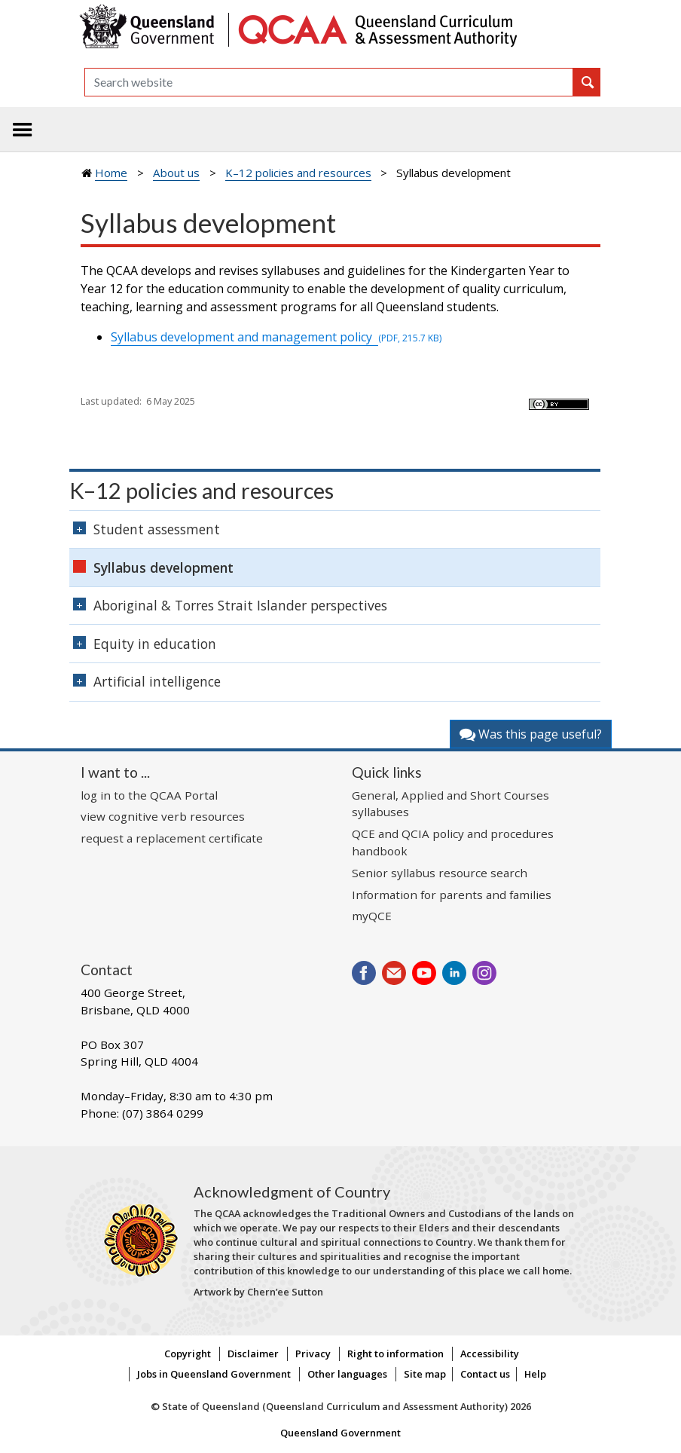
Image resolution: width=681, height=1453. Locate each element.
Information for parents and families (451, 894)
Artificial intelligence (157, 681)
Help (535, 1374)
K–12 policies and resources (298, 172)
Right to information (395, 1353)
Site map (425, 1374)
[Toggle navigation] (22, 130)
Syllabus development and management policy (276, 337)
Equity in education (154, 644)
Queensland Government (340, 1432)
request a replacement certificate (172, 838)
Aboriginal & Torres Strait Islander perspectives (240, 605)
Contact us (485, 1374)
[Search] (328, 82)
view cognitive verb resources (163, 816)
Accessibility (489, 1353)
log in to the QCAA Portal (149, 795)
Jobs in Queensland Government (214, 1374)
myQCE (372, 915)
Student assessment (156, 529)
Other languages (347, 1374)
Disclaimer (253, 1353)
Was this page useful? (531, 734)
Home (111, 172)
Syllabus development (163, 567)
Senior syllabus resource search (439, 872)
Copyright (187, 1353)
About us (176, 172)
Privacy (313, 1353)
